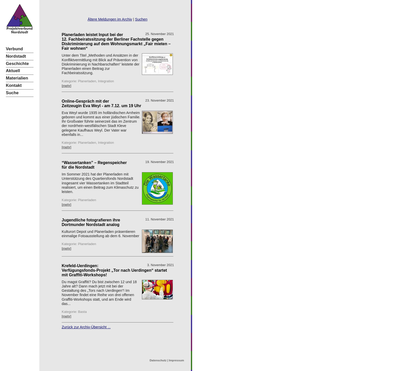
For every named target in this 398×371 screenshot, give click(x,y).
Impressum (176, 360)
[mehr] (66, 86)
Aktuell (13, 70)
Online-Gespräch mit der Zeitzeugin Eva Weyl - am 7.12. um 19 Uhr (101, 103)
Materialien (17, 78)
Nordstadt (16, 56)
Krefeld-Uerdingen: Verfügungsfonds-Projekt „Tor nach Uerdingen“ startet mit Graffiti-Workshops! (114, 270)
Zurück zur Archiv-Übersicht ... (86, 327)
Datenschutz (158, 360)
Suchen (141, 19)
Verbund (14, 48)
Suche (12, 92)
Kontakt (14, 85)
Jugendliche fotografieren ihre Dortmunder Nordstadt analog (91, 222)
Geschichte (17, 63)
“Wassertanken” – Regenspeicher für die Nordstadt (94, 164)
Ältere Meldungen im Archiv (110, 19)
